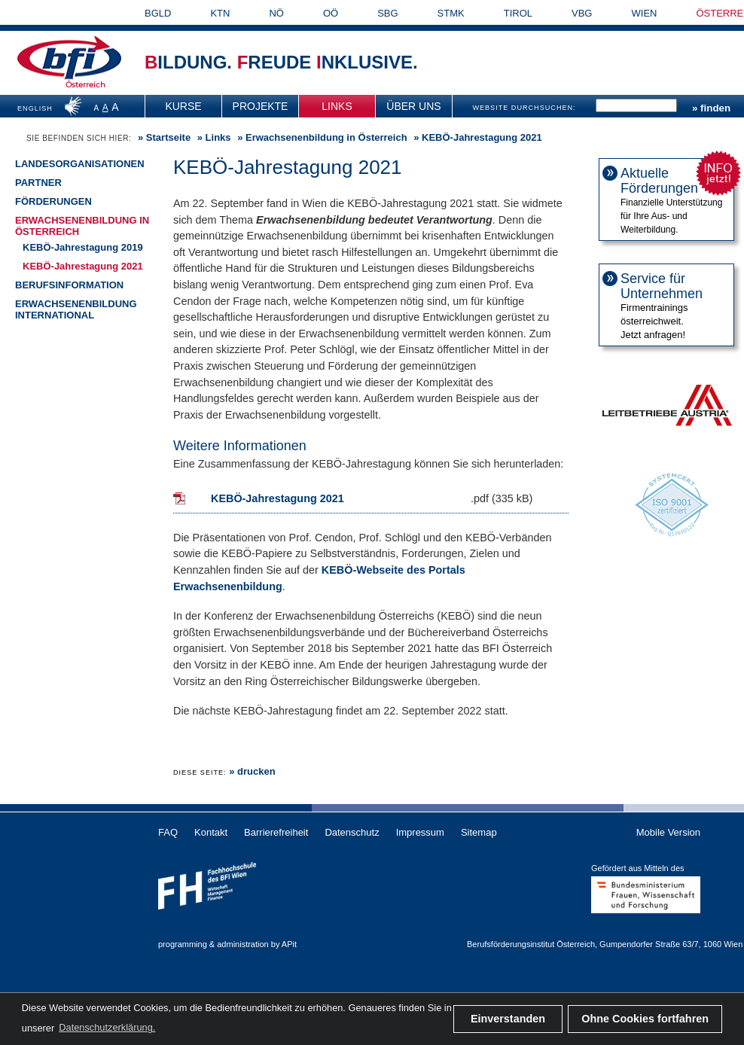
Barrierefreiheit (276, 832)
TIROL (518, 13)
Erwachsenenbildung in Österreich (326, 137)
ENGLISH (35, 108)
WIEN (644, 13)
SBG (387, 13)
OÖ (330, 13)
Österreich (85, 85)
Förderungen (53, 201)
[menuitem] (183, 106)
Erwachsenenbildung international (76, 309)
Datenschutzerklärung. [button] (107, 1027)
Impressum (420, 832)
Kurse (183, 106)
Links (337, 106)
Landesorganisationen (80, 163)
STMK (451, 13)
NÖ (276, 13)
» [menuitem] (163, 138)
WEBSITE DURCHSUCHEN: (523, 107)
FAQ (168, 832)
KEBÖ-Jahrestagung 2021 (83, 266)
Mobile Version (668, 832)
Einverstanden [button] (508, 1019)
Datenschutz (352, 832)
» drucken (252, 771)
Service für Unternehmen (662, 286)
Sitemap (479, 832)
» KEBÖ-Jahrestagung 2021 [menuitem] (476, 138)
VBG (582, 13)
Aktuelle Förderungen (659, 181)
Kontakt (210, 832)
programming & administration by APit (227, 944)
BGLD (158, 13)
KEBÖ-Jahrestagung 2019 (83, 247)
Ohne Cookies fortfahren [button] (645, 1019)
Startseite (168, 137)
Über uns (413, 106)
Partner (38, 182)
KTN (220, 13)
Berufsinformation (69, 285)
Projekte (260, 106)
